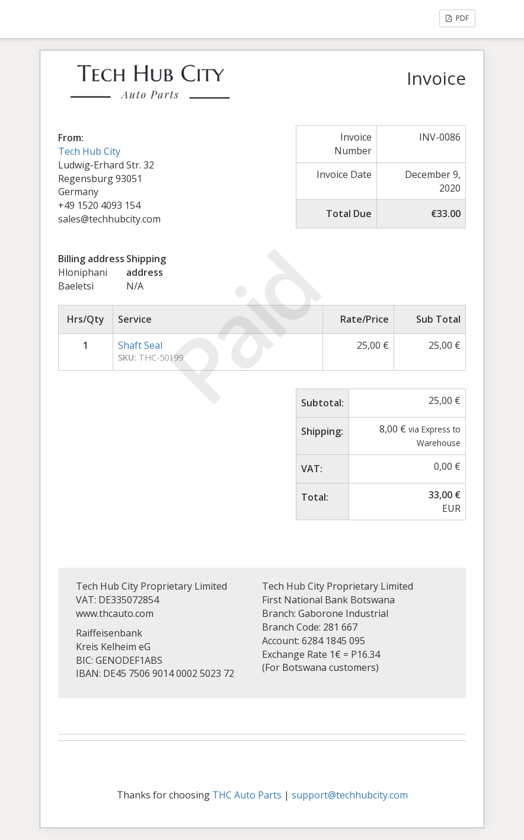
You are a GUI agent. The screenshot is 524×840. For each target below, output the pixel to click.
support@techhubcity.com (350, 794)
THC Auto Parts (247, 794)
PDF (457, 18)
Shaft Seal (140, 345)
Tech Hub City (89, 151)
